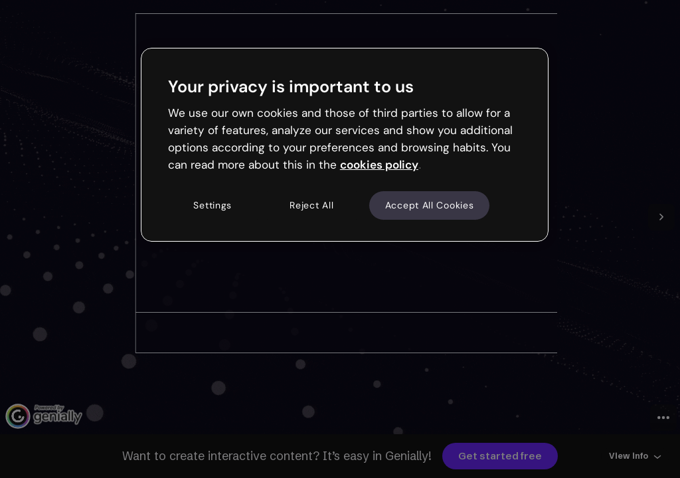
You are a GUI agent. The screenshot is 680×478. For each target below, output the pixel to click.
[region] (345, 145)
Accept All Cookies (429, 205)
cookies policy (379, 164)
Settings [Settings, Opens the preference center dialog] (212, 205)
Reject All (311, 205)
